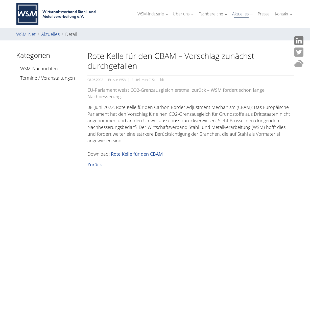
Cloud (298, 63)
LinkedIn (298, 40)
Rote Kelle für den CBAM (137, 154)
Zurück (94, 164)
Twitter (298, 52)
